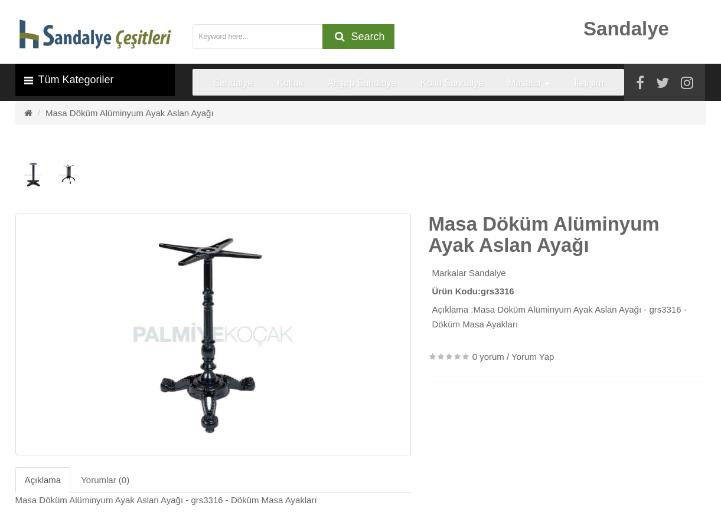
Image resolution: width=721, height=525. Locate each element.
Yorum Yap (532, 357)
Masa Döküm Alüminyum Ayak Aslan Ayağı (129, 113)
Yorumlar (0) (105, 480)
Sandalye (487, 273)
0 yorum (488, 357)
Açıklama (43, 480)
